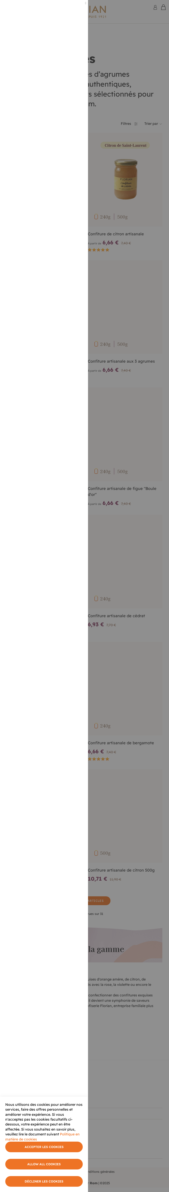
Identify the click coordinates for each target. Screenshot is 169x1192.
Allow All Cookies (44, 1164)
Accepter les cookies (44, 1147)
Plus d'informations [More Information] (68, 36)
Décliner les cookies (44, 1181)
